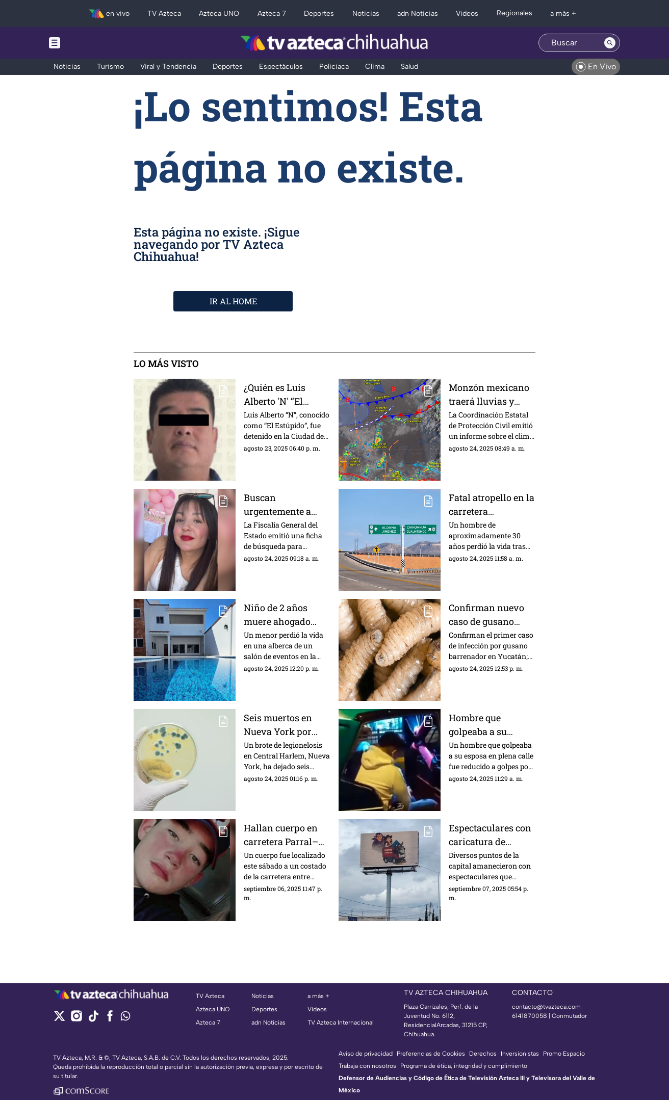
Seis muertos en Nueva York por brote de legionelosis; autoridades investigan (278, 725)
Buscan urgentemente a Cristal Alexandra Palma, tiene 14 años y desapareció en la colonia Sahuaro (285, 504)
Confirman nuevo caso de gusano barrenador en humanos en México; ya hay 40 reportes (487, 614)
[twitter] (59, 1019)
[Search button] (609, 42)
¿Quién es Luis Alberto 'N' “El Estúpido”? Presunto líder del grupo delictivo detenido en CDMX (283, 394)
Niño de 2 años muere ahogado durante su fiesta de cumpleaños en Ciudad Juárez (285, 614)
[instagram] (76, 1019)
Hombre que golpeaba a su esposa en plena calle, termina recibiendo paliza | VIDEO (488, 725)
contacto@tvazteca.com (546, 1006)
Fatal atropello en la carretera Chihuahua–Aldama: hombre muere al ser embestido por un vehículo (491, 504)
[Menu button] (90, 43)
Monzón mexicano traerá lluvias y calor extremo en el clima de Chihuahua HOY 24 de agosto (490, 394)
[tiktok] (93, 1019)
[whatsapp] (125, 1018)
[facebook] (110, 1019)
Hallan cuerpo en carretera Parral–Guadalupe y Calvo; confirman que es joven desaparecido (285, 835)
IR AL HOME (233, 301)
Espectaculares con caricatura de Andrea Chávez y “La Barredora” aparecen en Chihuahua (490, 835)
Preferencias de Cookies (431, 1053)
